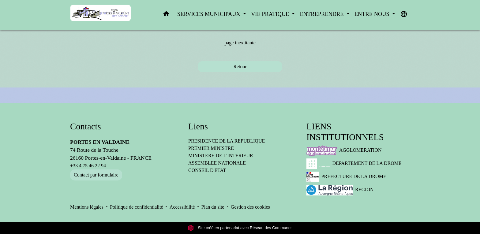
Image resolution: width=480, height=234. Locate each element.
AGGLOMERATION (344, 150)
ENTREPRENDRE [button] (322, 14)
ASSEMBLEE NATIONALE (217, 162)
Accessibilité (182, 207)
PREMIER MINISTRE (211, 148)
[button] (166, 15)
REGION (340, 190)
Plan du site (212, 207)
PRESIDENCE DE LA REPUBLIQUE (226, 140)
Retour (240, 66)
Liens (198, 126)
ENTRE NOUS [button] (372, 14)
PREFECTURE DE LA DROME (346, 177)
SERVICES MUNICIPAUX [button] (209, 14)
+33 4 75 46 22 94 (88, 165)
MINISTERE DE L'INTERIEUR (220, 155)
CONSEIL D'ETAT (207, 170)
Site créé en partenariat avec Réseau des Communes (240, 227)
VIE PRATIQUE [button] (271, 14)
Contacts (85, 126)
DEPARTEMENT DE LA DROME (354, 163)
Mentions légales (86, 207)
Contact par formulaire (96, 174)
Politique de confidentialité (136, 207)
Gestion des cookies (250, 207)
